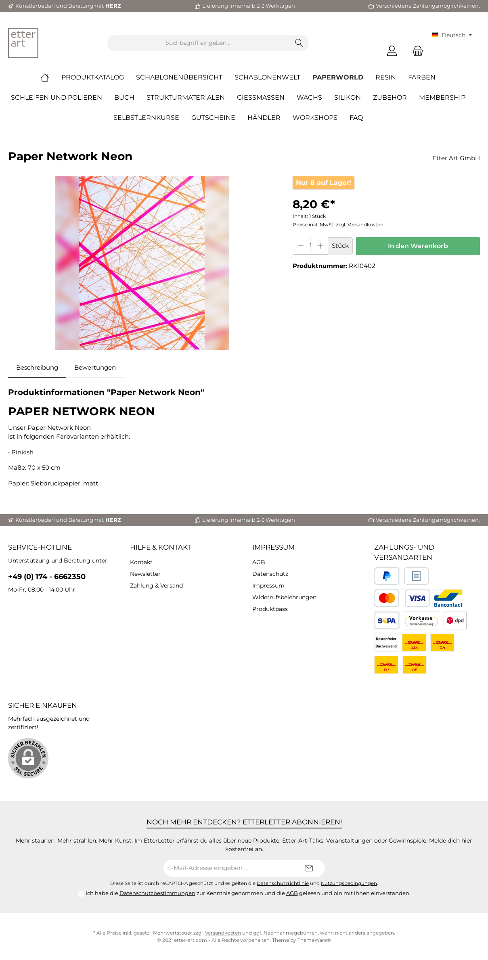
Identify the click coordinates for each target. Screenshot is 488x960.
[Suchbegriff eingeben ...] (198, 43)
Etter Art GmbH (456, 158)
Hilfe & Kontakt (160, 547)
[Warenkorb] (415, 51)
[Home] (50, 77)
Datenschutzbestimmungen (157, 893)
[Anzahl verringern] (301, 246)
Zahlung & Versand (156, 585)
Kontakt (141, 562)
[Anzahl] (310, 246)
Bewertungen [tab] (95, 367)
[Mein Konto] (392, 51)
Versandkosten (223, 933)
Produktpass (270, 609)
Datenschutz (270, 573)
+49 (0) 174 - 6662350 (47, 576)
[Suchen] (299, 43)
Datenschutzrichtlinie (283, 883)
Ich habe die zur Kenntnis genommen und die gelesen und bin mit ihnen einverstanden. (248, 893)
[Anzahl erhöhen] (320, 246)
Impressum (273, 547)
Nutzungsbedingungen (349, 883)
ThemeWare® (314, 940)
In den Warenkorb (418, 246)
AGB (258, 562)
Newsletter (145, 573)
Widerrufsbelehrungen (284, 597)
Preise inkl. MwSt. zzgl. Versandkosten (338, 225)
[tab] (37, 368)
